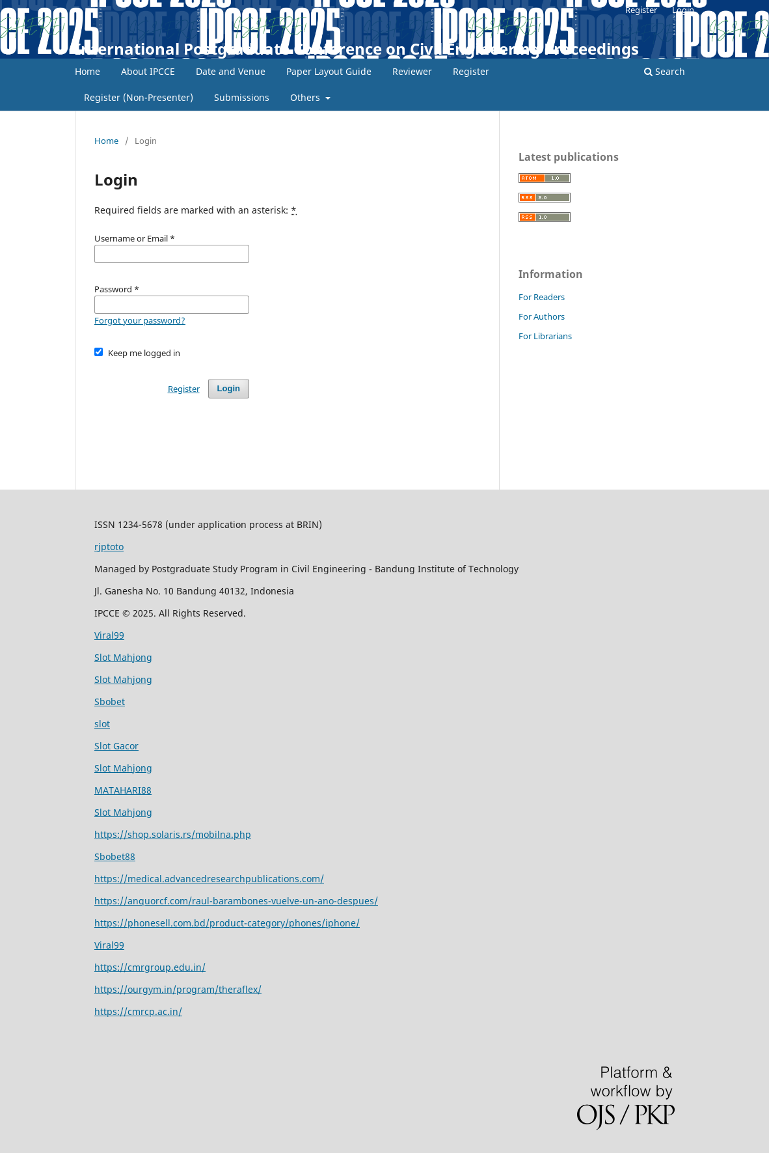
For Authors (542, 316)
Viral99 (109, 635)
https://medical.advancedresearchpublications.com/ (209, 878)
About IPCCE (148, 71)
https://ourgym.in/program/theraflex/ (178, 989)
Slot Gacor (116, 746)
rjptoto (109, 546)
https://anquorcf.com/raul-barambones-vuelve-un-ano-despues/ (236, 901)
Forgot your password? (139, 320)
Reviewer (412, 71)
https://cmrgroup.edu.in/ (150, 967)
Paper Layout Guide (328, 71)
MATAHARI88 (123, 790)
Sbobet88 (114, 856)
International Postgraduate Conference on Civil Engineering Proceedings (357, 48)
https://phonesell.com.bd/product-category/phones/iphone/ (227, 923)
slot (102, 723)
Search (664, 71)
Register (471, 71)
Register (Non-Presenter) (138, 97)
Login (683, 10)
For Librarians (545, 336)
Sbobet (109, 701)
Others (306, 97)
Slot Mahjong (123, 657)
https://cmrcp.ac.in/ (138, 1011)
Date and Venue (230, 71)
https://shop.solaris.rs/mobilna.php (172, 834)
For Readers (542, 297)
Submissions (241, 97)
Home (87, 71)
